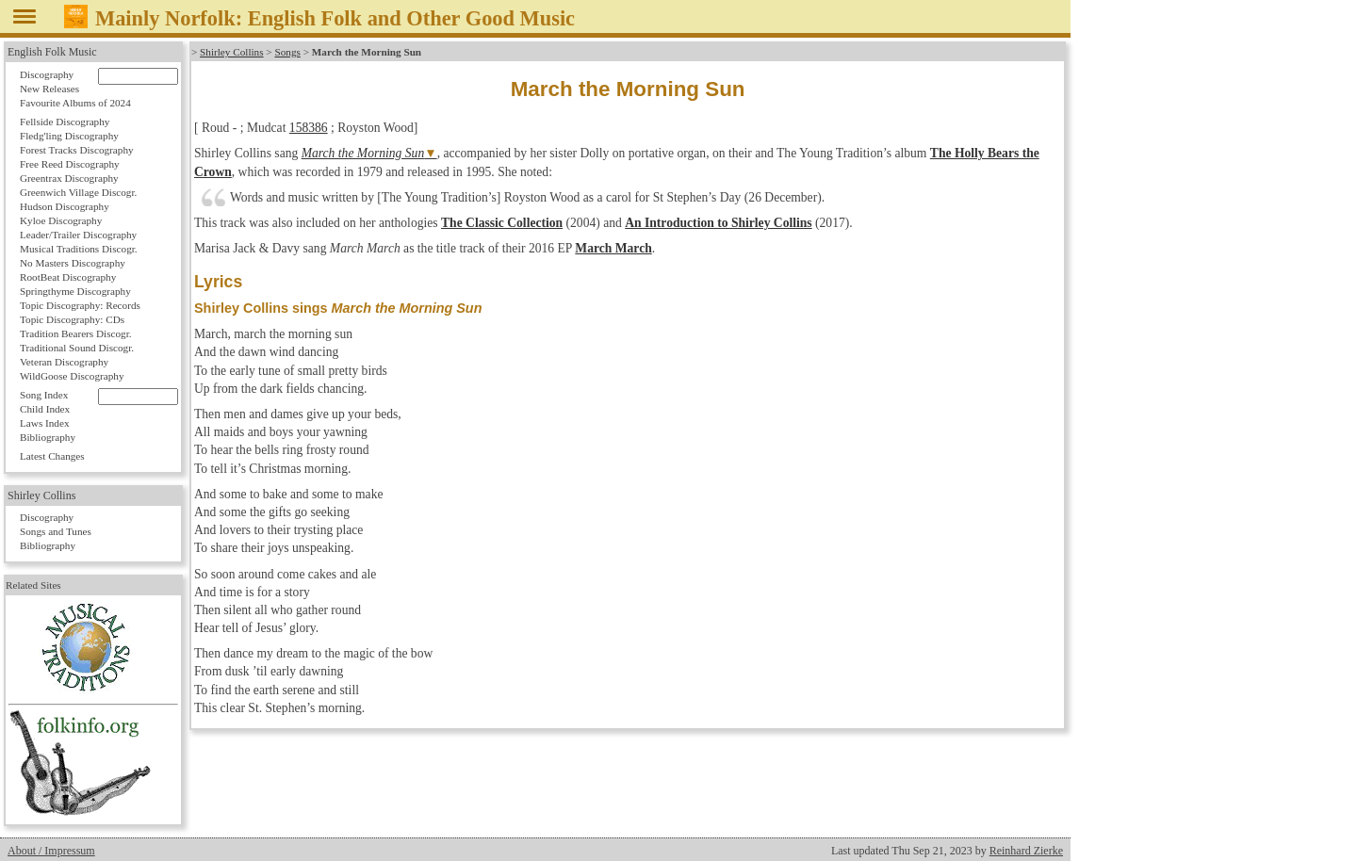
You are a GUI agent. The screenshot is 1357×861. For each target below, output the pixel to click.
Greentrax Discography (69, 178)
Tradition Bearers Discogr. (76, 333)
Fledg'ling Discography (69, 135)
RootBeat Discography (68, 277)
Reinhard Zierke (1026, 850)
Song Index (44, 394)
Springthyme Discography (75, 291)
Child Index (45, 408)
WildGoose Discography (71, 376)
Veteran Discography (64, 361)
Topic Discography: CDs (72, 319)
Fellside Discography (64, 121)
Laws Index (45, 423)
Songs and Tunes (55, 531)
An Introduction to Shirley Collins (718, 223)
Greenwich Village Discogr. (78, 192)
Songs (287, 51)
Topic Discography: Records (80, 305)
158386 (308, 128)
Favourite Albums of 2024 (75, 102)
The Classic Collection (502, 223)
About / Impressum (51, 850)
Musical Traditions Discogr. (79, 248)
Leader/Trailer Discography (78, 234)
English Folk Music (52, 51)
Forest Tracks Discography (77, 149)
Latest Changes (52, 456)
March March (613, 248)
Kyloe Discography (61, 220)
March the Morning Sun (363, 153)
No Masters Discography (72, 262)
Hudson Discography (64, 206)
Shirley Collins (231, 51)
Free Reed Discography (70, 164)
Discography (47, 74)
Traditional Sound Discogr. (77, 347)
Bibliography (47, 437)
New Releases (49, 88)
